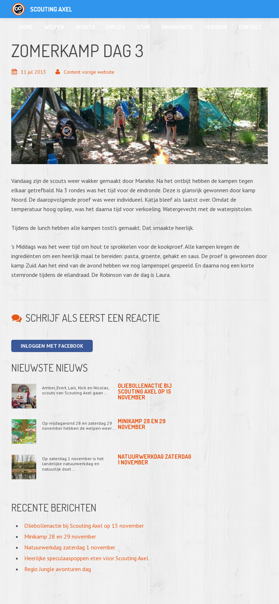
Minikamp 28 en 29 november (142, 423)
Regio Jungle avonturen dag (57, 569)
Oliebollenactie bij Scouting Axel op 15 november (145, 391)
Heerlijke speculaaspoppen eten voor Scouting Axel (86, 558)
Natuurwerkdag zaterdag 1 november (154, 459)
